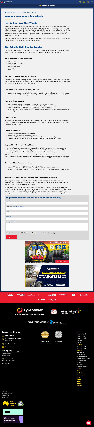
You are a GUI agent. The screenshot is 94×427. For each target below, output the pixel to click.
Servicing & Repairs (82, 356)
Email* (8, 211)
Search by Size (81, 336)
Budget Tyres (5, 395)
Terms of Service (47, 233)
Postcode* (8, 216)
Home (7, 12)
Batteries (79, 362)
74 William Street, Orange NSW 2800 (13, 339)
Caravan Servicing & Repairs (84, 358)
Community (80, 375)
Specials (79, 369)
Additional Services (82, 366)
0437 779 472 (8, 359)
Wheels (79, 344)
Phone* (15, 206)
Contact (79, 371)
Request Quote (12, 237)
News (78, 381)
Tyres (78, 332)
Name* (8, 201)
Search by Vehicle (81, 334)
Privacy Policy (37, 233)
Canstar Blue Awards (7, 393)
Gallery (79, 383)
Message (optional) (11, 222)
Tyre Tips (79, 342)
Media (79, 379)
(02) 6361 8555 (10, 344)
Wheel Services (81, 354)
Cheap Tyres (5, 397)
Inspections (80, 364)
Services (79, 350)
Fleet (78, 377)
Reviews (79, 385)
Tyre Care (79, 340)
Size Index (4, 391)
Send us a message (10, 347)
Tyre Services (80, 352)
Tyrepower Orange (47, 6)
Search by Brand (81, 338)
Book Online (81, 373)
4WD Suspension (81, 360)
